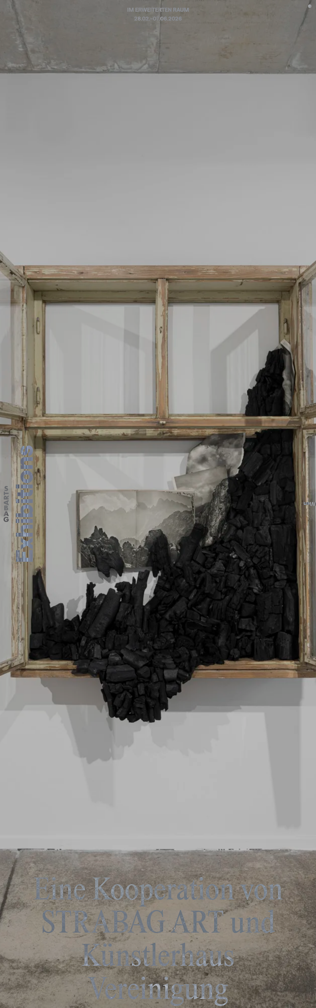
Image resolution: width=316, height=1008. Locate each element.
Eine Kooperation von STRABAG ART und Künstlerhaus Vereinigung (158, 941)
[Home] (6, 504)
